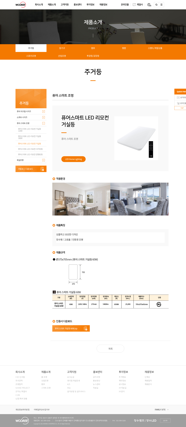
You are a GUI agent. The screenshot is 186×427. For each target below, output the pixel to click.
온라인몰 (125, 4)
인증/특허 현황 (21, 398)
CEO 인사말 (20, 377)
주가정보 (122, 377)
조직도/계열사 (21, 391)
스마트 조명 (46, 387)
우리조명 (21, 5)
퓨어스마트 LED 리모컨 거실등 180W (29, 137)
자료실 (95, 387)
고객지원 (64, 4)
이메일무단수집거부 (42, 409)
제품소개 (52, 4)
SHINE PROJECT (23, 387)
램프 (93, 48)
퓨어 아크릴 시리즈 (24, 111)
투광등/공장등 (93, 55)
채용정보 (103, 4)
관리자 (165, 420)
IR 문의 (122, 391)
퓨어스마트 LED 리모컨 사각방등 (30, 149)
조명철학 (19, 384)
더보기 (44, 111)
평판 (124, 48)
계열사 (138, 4)
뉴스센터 (96, 384)
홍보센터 (77, 4)
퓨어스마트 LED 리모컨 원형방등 (30, 154)
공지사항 (96, 377)
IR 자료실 (122, 387)
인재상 (147, 377)
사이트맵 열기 (161, 4)
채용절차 (148, 380)
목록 (110, 348)
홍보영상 (96, 380)
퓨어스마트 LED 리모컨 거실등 (29, 143)
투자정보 (90, 4)
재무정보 (122, 380)
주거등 (31, 48)
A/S (68, 384)
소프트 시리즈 (22, 117)
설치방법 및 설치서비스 (76, 391)
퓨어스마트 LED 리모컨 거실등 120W (29, 129)
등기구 (62, 48)
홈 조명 (44, 377)
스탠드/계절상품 (155, 48)
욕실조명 (20, 160)
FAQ (69, 387)
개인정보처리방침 (22, 409)
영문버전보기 (148, 4)
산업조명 (62, 55)
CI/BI (18, 395)
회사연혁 (19, 380)
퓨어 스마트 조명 (23, 123)
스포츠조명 (31, 55)
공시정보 (122, 384)
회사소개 (39, 4)
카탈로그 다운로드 (25, 168)
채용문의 (148, 384)
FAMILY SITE (160, 409)
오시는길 (70, 377)
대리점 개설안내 (73, 380)
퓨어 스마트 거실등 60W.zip (66, 328)
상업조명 (44, 380)
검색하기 (156, 4)
